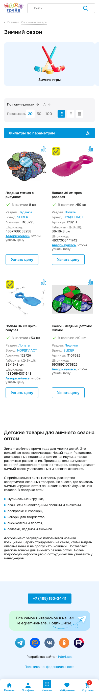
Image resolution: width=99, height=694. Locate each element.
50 (39, 113)
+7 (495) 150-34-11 (49, 598)
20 (30, 113)
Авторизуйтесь (18, 236)
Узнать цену (22, 259)
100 (48, 113)
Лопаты (70, 212)
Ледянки (25, 212)
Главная (9, 687)
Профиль (28, 687)
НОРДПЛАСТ (73, 217)
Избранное (67, 687)
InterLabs (65, 657)
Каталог (47, 686)
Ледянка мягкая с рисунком (20, 195)
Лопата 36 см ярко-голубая (21, 328)
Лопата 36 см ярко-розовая (67, 195)
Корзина (87, 687)
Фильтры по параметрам (49, 133)
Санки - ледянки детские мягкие (72, 328)
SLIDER (22, 217)
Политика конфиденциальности (49, 667)
